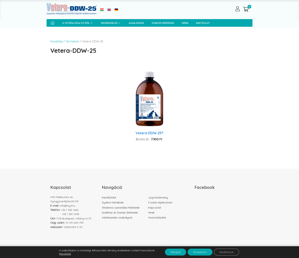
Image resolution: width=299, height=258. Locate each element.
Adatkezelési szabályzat (117, 217)
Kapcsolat (203, 22)
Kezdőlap (56, 41)
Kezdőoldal (109, 197)
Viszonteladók (157, 217)
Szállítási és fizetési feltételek (120, 212)
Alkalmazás (136, 22)
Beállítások (226, 252)
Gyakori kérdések (163, 22)
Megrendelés (111, 23)
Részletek (65, 254)
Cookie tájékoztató (160, 202)
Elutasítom (200, 252)
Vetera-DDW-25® (149, 133)
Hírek (185, 22)
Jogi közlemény (158, 197)
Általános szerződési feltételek (121, 207)
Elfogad (175, 252)
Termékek (72, 41)
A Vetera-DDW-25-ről (77, 23)
